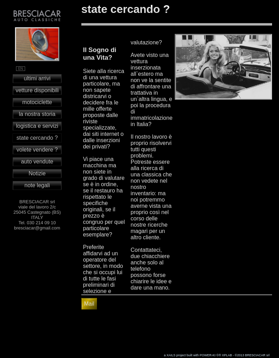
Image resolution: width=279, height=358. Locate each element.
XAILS (170, 355)
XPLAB (227, 355)
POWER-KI (208, 355)
